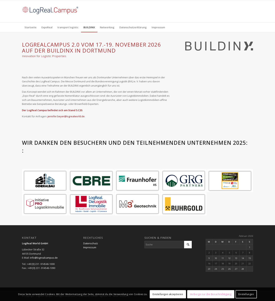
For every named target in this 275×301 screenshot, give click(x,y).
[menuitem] (30, 27)
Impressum (89, 247)
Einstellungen (246, 294)
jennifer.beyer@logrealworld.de (66, 116)
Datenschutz (90, 243)
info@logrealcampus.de (44, 257)
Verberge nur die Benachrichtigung (210, 294)
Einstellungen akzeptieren (168, 294)
